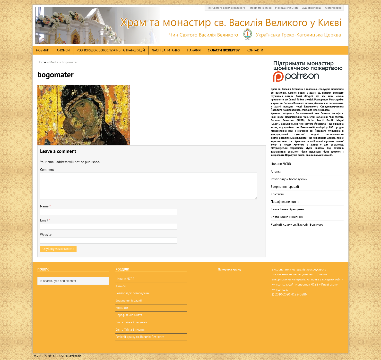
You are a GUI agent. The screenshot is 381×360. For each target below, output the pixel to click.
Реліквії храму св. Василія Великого (297, 224)
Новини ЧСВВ (281, 164)
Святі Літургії (304, 96)
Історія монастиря (260, 7)
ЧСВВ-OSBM (299, 294)
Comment (47, 169)
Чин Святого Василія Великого (226, 7)
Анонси (276, 171)
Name (45, 206)
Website (46, 234)
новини (43, 50)
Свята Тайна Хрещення (287, 209)
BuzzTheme (74, 353)
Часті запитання (166, 50)
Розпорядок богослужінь (289, 179)
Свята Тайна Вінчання (287, 217)
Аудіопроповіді (311, 7)
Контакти (255, 50)
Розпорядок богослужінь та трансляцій (111, 50)
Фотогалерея (333, 7)
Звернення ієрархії (285, 186)
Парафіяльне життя (285, 201)
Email (44, 220)
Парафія (194, 50)
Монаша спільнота (286, 7)
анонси (63, 50)
